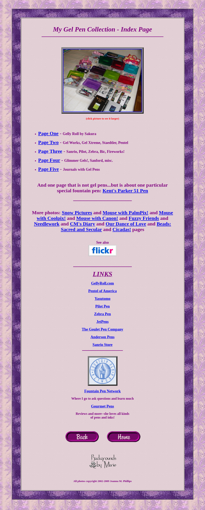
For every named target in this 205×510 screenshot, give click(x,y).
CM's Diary (82, 223)
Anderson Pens (102, 337)
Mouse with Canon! (97, 218)
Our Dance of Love (126, 223)
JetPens (102, 322)
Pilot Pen (102, 306)
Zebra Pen (102, 314)
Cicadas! (121, 229)
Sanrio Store (102, 345)
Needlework (46, 223)
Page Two (48, 142)
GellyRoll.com (102, 283)
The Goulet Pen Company (102, 329)
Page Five (48, 169)
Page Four (49, 160)
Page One (48, 133)
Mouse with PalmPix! (125, 212)
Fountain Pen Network (102, 391)
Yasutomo (102, 299)
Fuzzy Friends (144, 218)
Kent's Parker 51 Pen (125, 190)
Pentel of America (102, 291)
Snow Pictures (77, 212)
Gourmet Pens (102, 406)
